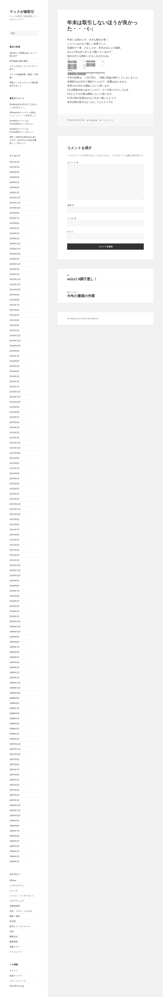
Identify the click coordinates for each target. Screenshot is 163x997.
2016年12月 (15, 264)
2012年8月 (14, 463)
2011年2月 (14, 555)
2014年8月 (14, 350)
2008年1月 (14, 738)
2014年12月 (15, 335)
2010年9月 (14, 580)
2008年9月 (14, 698)
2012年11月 (15, 447)
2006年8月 (14, 825)
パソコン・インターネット (22, 895)
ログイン (14, 970)
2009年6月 (14, 652)
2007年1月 (14, 800)
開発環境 (14, 941)
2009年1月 (14, 677)
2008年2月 (14, 733)
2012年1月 (14, 498)
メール (71, 218)
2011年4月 (14, 544)
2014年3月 (14, 376)
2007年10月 (15, 754)
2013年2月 (14, 437)
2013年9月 (14, 407)
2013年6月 (14, 422)
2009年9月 (14, 636)
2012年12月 (15, 442)
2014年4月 (14, 371)
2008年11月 (15, 687)
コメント (72, 162)
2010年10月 (15, 575)
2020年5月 (14, 182)
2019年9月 (14, 213)
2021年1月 (14, 167)
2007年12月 (15, 744)
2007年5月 (14, 779)
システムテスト (17, 885)
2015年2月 (14, 330)
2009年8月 (14, 641)
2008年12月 (15, 682)
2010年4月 (14, 606)
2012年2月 (14, 493)
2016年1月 (14, 274)
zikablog (93, 120)
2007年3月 (14, 790)
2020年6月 (14, 177)
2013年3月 (14, 432)
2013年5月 (14, 427)
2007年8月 (14, 764)
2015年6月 (14, 310)
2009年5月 (14, 657)
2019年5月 (14, 228)
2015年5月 (14, 315)
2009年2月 (14, 672)
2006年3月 (14, 851)
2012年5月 (14, 478)
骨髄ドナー (15, 946)
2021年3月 (14, 161)
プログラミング (17, 900)
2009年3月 (14, 667)
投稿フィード (16, 975)
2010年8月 (14, 585)
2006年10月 (15, 815)
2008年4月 (14, 723)
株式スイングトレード (20, 926)
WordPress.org (17, 985)
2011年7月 (14, 529)
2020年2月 (14, 192)
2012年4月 (14, 483)
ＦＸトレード (16, 951)
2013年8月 (14, 412)
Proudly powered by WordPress (82, 318)
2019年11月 (15, 202)
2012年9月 (14, 458)
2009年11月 (15, 626)
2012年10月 (15, 453)
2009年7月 (14, 647)
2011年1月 (14, 560)
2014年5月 (14, 366)
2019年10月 (15, 207)
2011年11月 (15, 509)
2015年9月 (14, 294)
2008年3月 (14, 728)
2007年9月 (14, 759)
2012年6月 (14, 473)
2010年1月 (14, 616)
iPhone (13, 880)
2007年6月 (14, 774)
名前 (70, 205)
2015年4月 (14, 320)
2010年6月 (14, 595)
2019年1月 (14, 238)
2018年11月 (15, 248)
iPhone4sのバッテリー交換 (22, 112)
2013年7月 (14, 417)
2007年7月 (14, 769)
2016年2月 (14, 269)
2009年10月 (15, 631)
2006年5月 (14, 841)
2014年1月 (14, 386)
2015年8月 (14, 299)
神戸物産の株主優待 (19, 61)
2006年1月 (14, 861)
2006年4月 (14, 846)
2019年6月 (14, 223)
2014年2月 (14, 381)
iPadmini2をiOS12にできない (23, 104)
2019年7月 (14, 218)
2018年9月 (14, 258)
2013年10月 (15, 401)
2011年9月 (14, 519)
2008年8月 (14, 703)
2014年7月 (14, 356)
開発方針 (14, 936)
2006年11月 (15, 810)
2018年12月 (15, 243)
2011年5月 (14, 539)
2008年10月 (15, 693)
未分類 (13, 921)
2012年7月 (14, 468)
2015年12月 (15, 279)
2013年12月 (15, 391)
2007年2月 (14, 795)
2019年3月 (14, 233)
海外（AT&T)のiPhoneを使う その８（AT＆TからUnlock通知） (24, 140)
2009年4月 (14, 662)
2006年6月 (14, 835)
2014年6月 (14, 361)
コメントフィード (18, 980)
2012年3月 (14, 488)
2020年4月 (14, 187)
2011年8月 (14, 524)
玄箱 (12, 931)
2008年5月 (14, 718)
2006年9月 (14, 820)
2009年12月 (15, 621)
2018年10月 (15, 253)
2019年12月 (15, 197)
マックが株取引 (22, 11)
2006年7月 (14, 830)
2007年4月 (14, 784)
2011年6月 (14, 534)
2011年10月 (15, 514)
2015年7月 (14, 304)
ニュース (14, 890)
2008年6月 (14, 713)
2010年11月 (15, 570)
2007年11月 (15, 749)
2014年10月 (15, 345)
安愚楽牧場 (15, 905)
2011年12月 (15, 504)
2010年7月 (14, 590)
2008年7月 (14, 708)
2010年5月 (14, 601)
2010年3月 (14, 611)
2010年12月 (15, 565)
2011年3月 (14, 550)
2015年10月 (15, 289)
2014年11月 (15, 340)
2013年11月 (15, 396)
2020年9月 (14, 172)
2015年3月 (14, 325)
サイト (70, 231)
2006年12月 (15, 805)
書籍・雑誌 (15, 916)
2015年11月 (15, 284)
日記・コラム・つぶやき (21, 911)
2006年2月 (14, 856)
